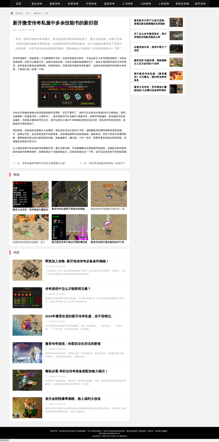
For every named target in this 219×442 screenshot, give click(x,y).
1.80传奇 (146, 3)
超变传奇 (109, 3)
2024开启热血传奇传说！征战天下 (107, 163)
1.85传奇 (164, 3)
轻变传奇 (73, 3)
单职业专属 (182, 3)
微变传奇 (55, 3)
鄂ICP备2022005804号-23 (109, 434)
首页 (18, 3)
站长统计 (4, 440)
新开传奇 (200, 3)
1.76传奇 (127, 3)
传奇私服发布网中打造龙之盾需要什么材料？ (46, 163)
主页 (27, 13)
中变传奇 (91, 3)
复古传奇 (37, 3)
